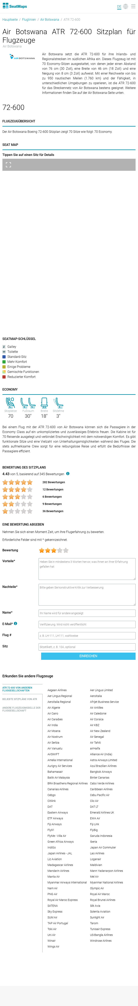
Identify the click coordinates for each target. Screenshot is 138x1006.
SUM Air (52, 917)
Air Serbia (53, 742)
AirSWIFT (53, 754)
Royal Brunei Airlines (102, 900)
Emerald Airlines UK (102, 812)
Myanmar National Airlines (106, 882)
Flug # (6, 635)
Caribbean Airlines (101, 789)
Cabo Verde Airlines (102, 783)
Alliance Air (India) (101, 754)
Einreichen (88, 656)
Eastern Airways (58, 812)
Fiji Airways (55, 824)
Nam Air (53, 888)
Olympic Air (97, 888)
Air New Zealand (100, 731)
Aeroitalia (96, 696)
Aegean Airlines (57, 690)
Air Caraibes (55, 719)
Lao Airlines (97, 853)
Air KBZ (94, 725)
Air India (53, 725)
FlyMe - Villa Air (57, 835)
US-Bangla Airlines (101, 934)
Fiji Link (94, 824)
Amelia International (60, 760)
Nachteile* (9, 587)
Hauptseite (10, 19)
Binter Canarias (99, 777)
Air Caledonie (98, 713)
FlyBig (94, 830)
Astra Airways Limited (103, 760)
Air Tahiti (95, 742)
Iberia (93, 841)
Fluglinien (29, 19)
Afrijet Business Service (104, 701)
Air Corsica (97, 719)
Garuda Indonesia (101, 835)
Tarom (94, 923)
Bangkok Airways (101, 771)
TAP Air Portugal (58, 923)
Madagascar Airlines (60, 865)
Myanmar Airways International (67, 882)
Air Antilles (96, 707)
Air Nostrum (55, 736)
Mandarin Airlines (58, 870)
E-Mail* (9, 624)
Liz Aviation (55, 859)
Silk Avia (95, 905)
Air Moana (54, 731)
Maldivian (96, 865)
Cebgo (52, 795)
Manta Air (54, 876)
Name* (7, 612)
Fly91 (51, 830)
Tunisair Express (100, 929)
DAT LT (94, 806)
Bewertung (10, 550)
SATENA (53, 905)
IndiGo (52, 847)
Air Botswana (49, 19)
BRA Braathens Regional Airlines (68, 783)
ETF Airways (55, 818)
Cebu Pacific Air (100, 795)
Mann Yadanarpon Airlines (106, 870)
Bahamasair (55, 771)
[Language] (122, 6)
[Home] (14, 6)
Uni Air (52, 934)
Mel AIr (94, 876)
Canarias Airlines (58, 789)
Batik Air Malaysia (59, 777)
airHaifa (95, 748)
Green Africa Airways (61, 841)
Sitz (5, 646)
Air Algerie (54, 707)
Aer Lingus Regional (60, 696)
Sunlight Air (97, 917)
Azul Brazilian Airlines (103, 766)
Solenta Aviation (100, 911)
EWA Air (95, 818)
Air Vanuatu (55, 748)
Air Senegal (97, 736)
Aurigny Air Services (60, 766)
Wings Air (53, 946)
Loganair (95, 859)
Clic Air (94, 800)
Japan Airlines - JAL (60, 853)
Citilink (52, 800)
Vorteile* (8, 561)
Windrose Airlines (101, 940)
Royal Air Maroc (100, 894)
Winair (52, 940)
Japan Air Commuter (103, 847)
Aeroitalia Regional (59, 701)
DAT (50, 806)
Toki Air (52, 929)
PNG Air (52, 894)
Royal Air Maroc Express (63, 900)
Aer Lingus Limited (101, 690)
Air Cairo (53, 713)
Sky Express (55, 911)
